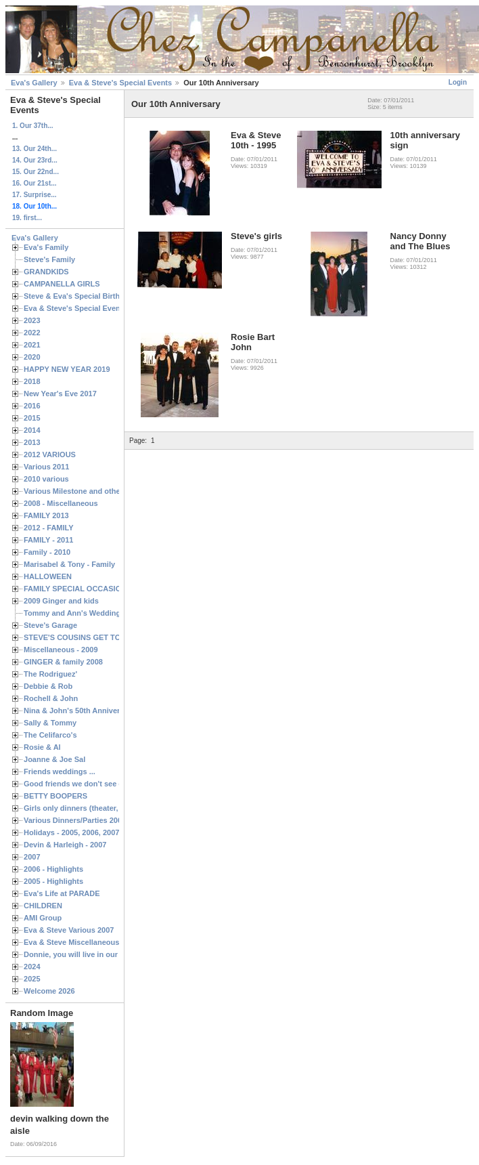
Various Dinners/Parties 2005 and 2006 (92, 820)
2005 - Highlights (53, 881)
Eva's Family (46, 247)
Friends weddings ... (59, 771)
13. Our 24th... (34, 148)
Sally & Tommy (50, 723)
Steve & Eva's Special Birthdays (80, 296)
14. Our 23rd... (35, 160)
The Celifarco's (50, 735)
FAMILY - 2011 (48, 540)
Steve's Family (49, 259)
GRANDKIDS (46, 272)
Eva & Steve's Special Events (120, 83)
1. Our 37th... (32, 125)
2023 (32, 320)
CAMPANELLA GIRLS (62, 284)
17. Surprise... (34, 194)
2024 (32, 966)
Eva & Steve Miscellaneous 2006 (81, 942)
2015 (32, 418)
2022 (32, 333)
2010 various (46, 479)
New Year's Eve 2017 (60, 393)
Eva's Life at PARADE (62, 893)
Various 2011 (46, 467)
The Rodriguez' (50, 674)
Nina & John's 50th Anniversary (79, 710)
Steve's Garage (50, 625)
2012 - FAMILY (49, 528)
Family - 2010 (47, 552)
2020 (32, 357)
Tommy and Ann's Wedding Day (80, 613)
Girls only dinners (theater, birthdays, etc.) (98, 808)
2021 (32, 345)
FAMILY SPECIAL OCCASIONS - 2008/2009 (98, 589)
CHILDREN (43, 906)
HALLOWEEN (48, 576)
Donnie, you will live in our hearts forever (96, 954)
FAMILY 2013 (46, 515)
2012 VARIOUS (50, 454)
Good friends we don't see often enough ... (99, 784)
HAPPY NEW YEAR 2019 (67, 369)
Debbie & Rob (48, 686)
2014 (32, 430)
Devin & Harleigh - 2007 (65, 845)
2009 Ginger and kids (61, 601)
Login (458, 82)
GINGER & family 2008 (63, 662)
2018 (32, 381)
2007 (32, 857)
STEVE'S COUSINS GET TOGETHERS (90, 637)
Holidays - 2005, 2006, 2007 (71, 832)
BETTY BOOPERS (55, 796)
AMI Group (43, 918)
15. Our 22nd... (35, 171)
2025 (32, 979)
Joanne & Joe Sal (54, 759)
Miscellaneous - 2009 (61, 649)
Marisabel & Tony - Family (69, 564)
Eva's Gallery (34, 83)
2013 (32, 442)
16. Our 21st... (34, 183)
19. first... (27, 217)
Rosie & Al (42, 747)
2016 (32, 406)
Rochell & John (51, 698)
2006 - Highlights (53, 869)
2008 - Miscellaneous (61, 503)
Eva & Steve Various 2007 (69, 930)
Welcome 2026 (49, 991)
